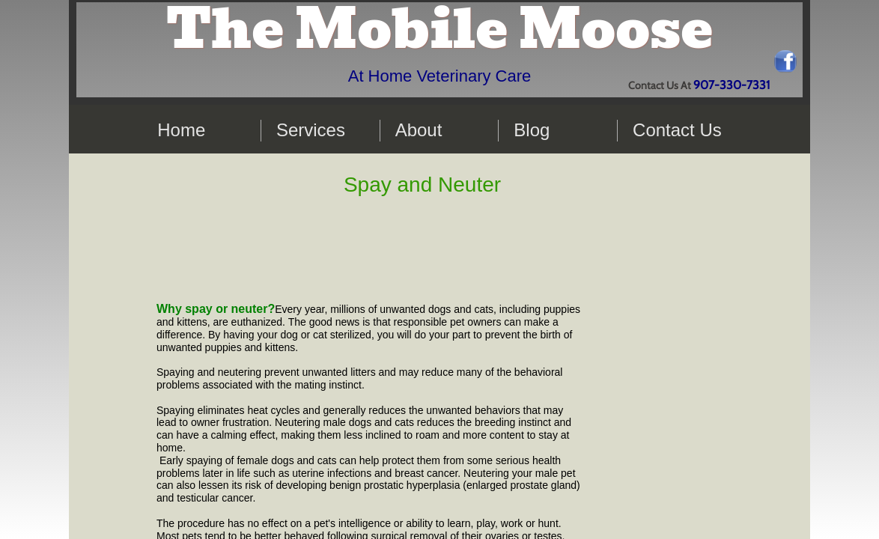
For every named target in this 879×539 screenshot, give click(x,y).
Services (310, 130)
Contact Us (677, 130)
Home (181, 130)
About (418, 130)
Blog (532, 130)
